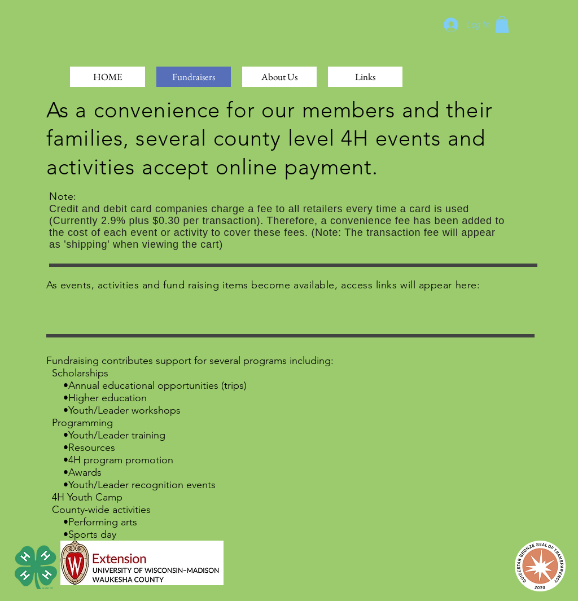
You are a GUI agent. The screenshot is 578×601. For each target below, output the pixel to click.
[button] (502, 24)
